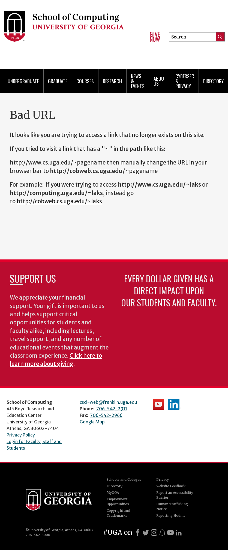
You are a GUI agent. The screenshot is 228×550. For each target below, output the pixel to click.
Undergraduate (23, 81)
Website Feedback (170, 486)
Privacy (162, 479)
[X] (145, 532)
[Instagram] (154, 532)
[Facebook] (137, 532)
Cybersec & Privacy (184, 81)
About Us (160, 81)
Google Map (92, 422)
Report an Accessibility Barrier (174, 495)
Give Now (155, 36)
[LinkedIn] (178, 532)
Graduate (57, 81)
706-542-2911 (111, 408)
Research (112, 81)
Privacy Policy (21, 435)
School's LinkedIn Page (174, 404)
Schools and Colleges (124, 479)
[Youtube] (170, 532)
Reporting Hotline (170, 515)
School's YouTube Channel (158, 404)
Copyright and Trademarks (118, 513)
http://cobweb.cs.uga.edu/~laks (59, 201)
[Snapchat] (162, 532)
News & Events (138, 81)
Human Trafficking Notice (172, 506)
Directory (213, 81)
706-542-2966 (106, 415)
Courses (85, 81)
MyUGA (113, 493)
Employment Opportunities (118, 501)
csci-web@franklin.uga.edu (108, 402)
